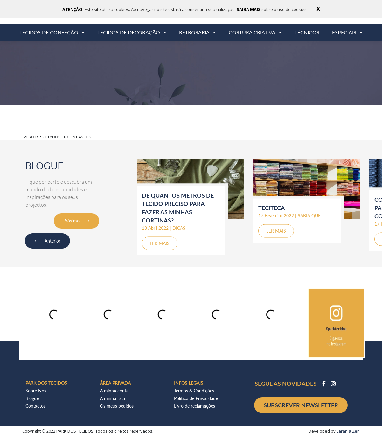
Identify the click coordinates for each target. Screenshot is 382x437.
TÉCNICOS (307, 32)
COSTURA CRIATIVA (252, 32)
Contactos (35, 406)
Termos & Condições (194, 390)
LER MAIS (160, 243)
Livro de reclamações (194, 406)
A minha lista (112, 398)
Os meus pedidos (117, 406)
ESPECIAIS (344, 32)
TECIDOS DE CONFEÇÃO (48, 32)
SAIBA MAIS (249, 9)
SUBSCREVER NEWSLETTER (301, 405)
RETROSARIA (194, 32)
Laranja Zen (348, 431)
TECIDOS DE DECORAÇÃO (128, 32)
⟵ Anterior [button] (47, 240)
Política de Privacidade (196, 398)
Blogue (32, 398)
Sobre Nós (35, 390)
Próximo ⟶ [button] (76, 220)
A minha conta (114, 390)
